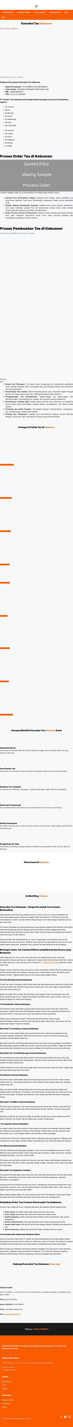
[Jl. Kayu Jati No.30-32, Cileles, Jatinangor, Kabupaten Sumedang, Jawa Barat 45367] (15, 1278)
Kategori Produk (23, 12)
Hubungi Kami (54, 12)
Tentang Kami (7, 12)
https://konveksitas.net (12, 1314)
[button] (7, 465)
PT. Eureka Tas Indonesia (50, 962)
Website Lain (6, 1403)
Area (7, 28)
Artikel (4, 1407)
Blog (66, 12)
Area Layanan (39, 12)
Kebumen (14, 28)
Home (2, 28)
